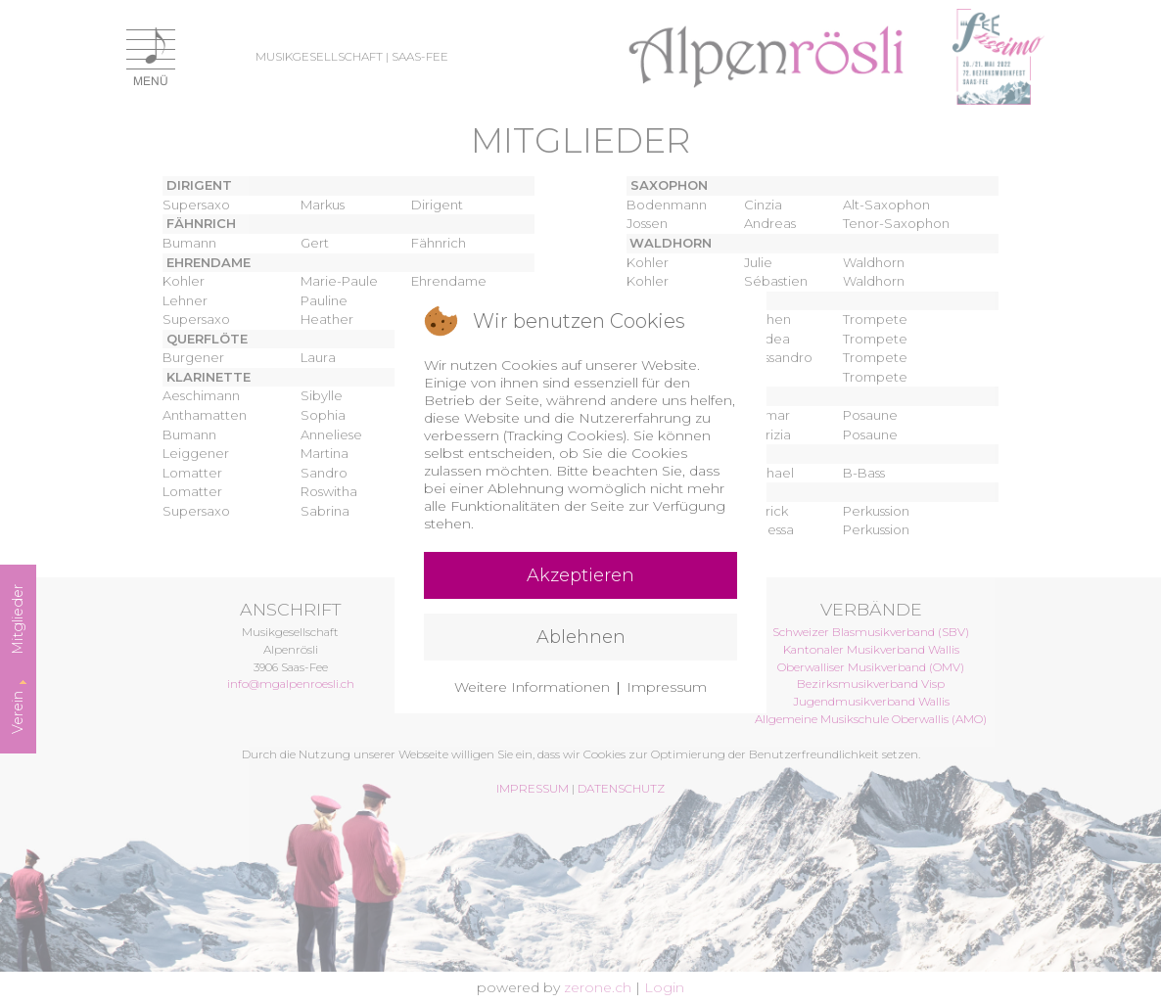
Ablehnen (581, 637)
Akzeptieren (580, 575)
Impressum (667, 687)
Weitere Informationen (532, 687)
